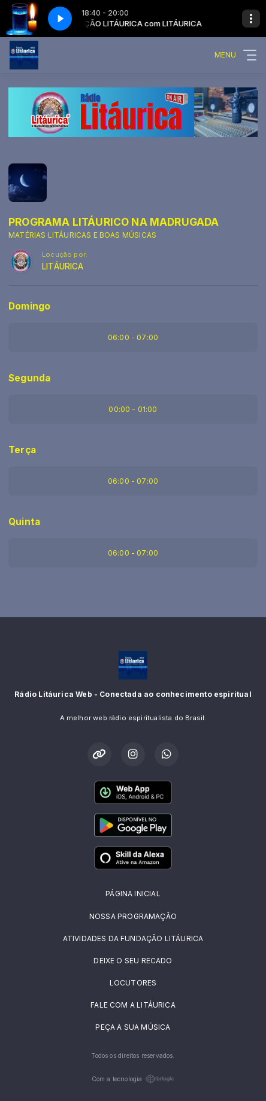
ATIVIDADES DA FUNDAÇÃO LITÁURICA (133, 938)
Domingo (29, 306)
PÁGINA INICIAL (133, 893)
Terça (22, 450)
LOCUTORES (133, 982)
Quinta (24, 521)
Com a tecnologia (133, 1079)
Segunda (29, 378)
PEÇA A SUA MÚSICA (132, 1027)
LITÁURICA (63, 266)
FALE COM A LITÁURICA (133, 1004)
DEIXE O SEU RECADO (132, 960)
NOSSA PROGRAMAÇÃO (133, 916)
